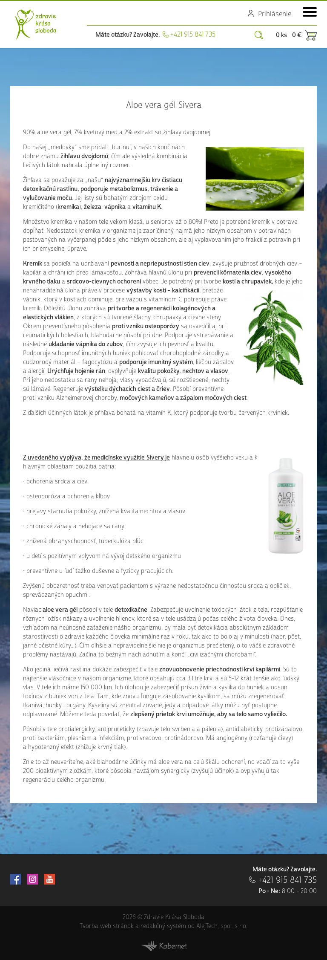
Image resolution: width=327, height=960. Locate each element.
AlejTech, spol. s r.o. (221, 926)
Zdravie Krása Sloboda (35, 24)
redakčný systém (163, 926)
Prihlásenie (274, 14)
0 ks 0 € (289, 35)
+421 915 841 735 (192, 34)
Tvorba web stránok (107, 926)
